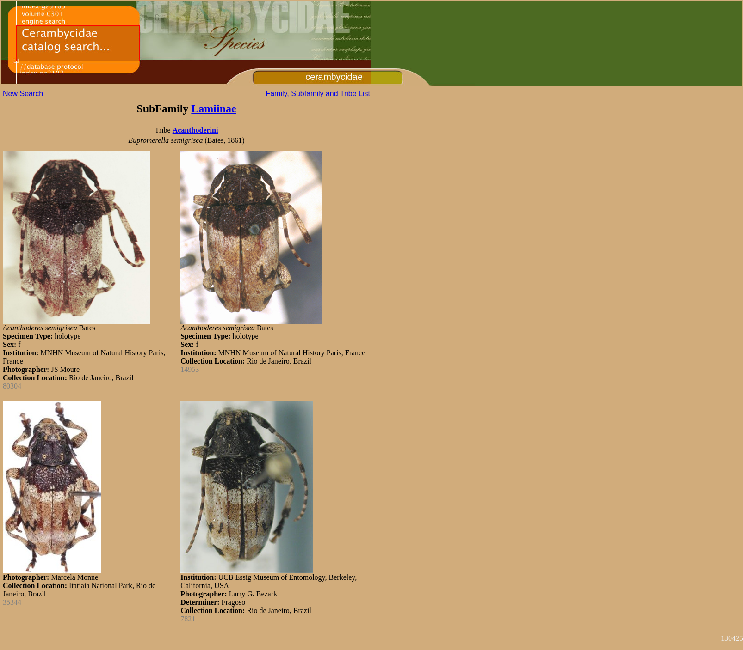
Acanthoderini (195, 130)
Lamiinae (213, 109)
